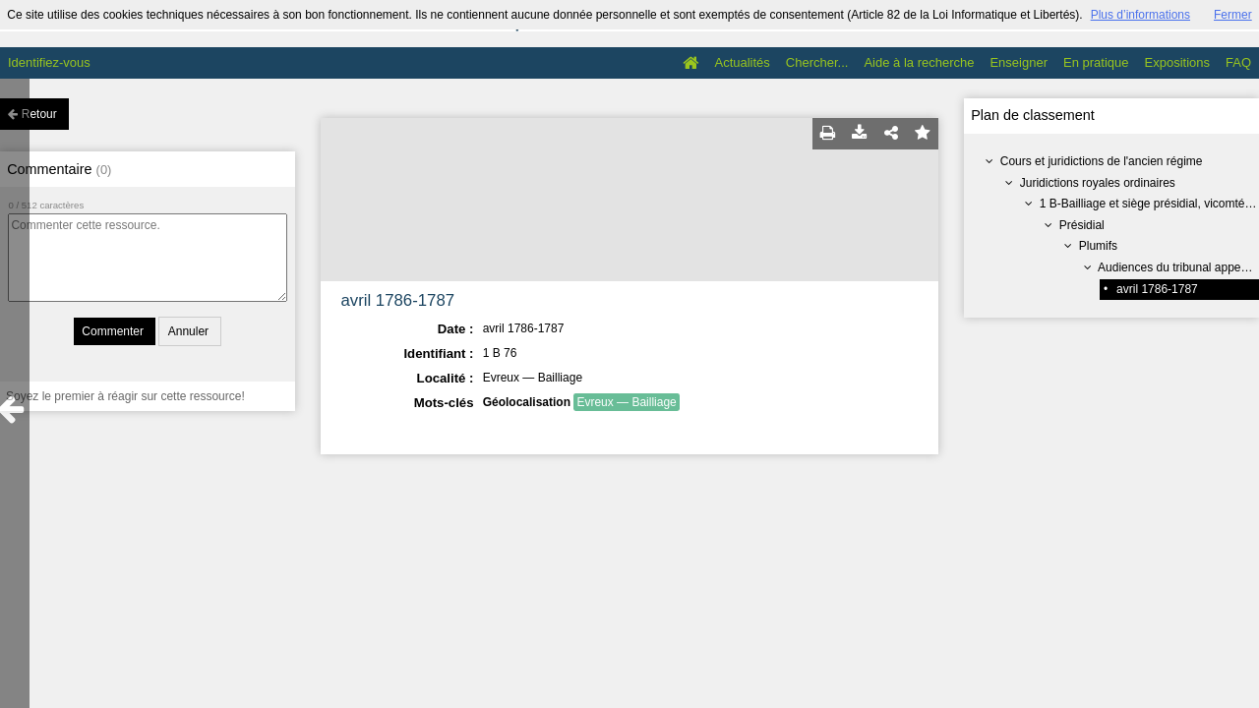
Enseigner (1018, 62)
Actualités (741, 62)
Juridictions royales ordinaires (1097, 183)
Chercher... (817, 62)
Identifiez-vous (49, 62)
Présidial (1082, 225)
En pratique (1096, 62)
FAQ (1238, 62)
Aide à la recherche (919, 62)
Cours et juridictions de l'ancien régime (1101, 161)
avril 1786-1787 (1157, 289)
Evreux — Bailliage (626, 402)
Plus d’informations (1140, 15)
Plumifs (1098, 246)
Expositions (1177, 62)
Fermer (1233, 15)
